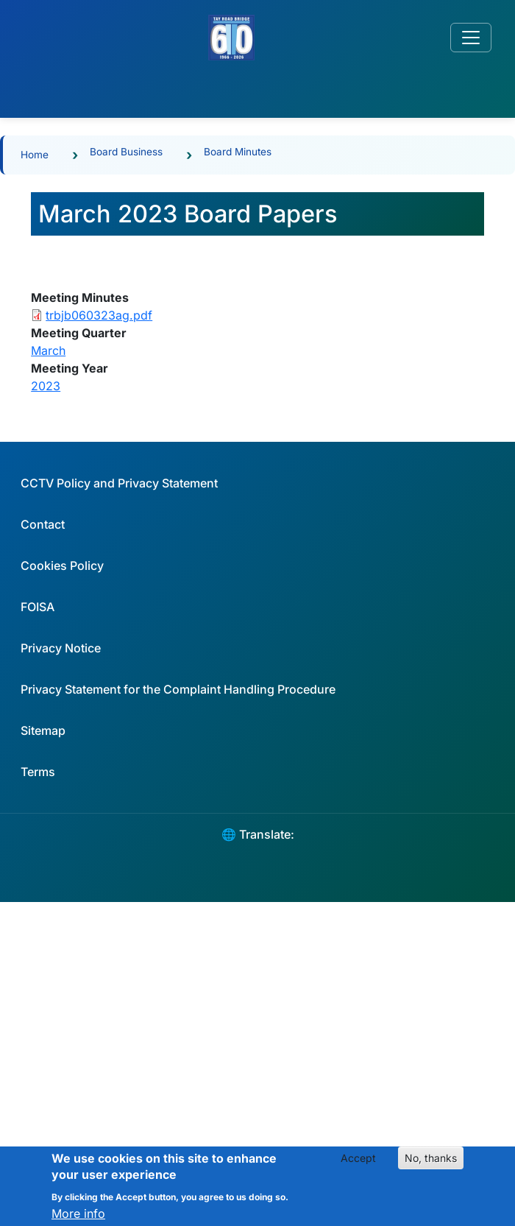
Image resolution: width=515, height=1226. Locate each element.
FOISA (37, 606)
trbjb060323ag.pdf (99, 315)
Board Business (126, 152)
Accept (358, 1164)
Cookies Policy (62, 565)
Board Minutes (237, 152)
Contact (43, 524)
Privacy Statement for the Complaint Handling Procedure (178, 689)
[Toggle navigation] (470, 37)
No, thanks (431, 1164)
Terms (38, 771)
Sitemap (43, 730)
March (48, 350)
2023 (45, 385)
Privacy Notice (61, 648)
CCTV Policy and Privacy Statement (119, 483)
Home (35, 155)
